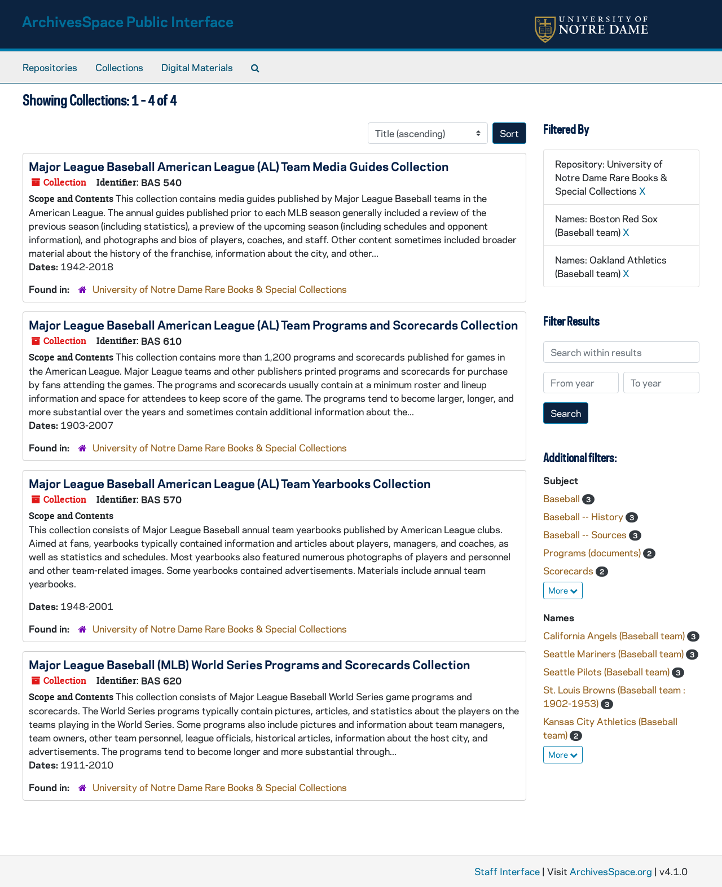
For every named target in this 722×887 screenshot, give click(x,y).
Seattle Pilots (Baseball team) (607, 671)
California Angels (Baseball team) (615, 635)
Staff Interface (507, 871)
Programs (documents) (593, 552)
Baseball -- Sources (586, 534)
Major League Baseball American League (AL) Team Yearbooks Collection (229, 483)
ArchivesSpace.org (611, 871)
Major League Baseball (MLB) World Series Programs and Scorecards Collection (249, 664)
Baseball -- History (584, 516)
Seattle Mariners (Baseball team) (614, 653)
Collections (119, 67)
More (563, 590)
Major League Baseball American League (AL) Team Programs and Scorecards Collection (273, 324)
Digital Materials (197, 67)
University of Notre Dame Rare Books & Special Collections (220, 289)
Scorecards (569, 570)
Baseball (562, 498)
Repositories (50, 67)
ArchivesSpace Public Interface (128, 21)
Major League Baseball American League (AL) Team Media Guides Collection (238, 166)
